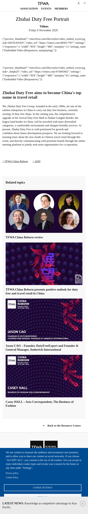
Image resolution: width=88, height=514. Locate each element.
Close (83, 503)
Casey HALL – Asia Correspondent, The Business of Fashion (40, 403)
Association (29, 8)
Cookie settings (42, 487)
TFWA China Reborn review (24, 237)
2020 (37, 161)
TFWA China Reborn (16, 161)
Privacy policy (12, 473)
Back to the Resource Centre (64, 425)
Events (46, 8)
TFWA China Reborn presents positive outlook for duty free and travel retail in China (42, 291)
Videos (44, 26)
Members (61, 8)
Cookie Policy (12, 477)
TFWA (43, 3)
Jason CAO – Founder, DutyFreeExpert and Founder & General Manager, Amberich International (42, 347)
